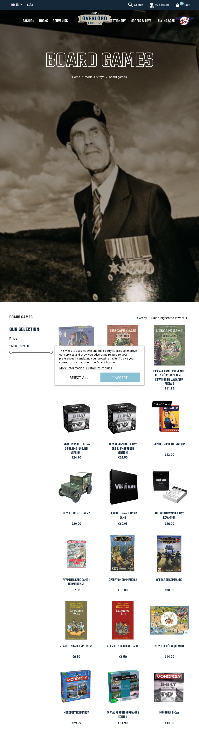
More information (71, 368)
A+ (31, 5)
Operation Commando (169, 580)
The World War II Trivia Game (122, 515)
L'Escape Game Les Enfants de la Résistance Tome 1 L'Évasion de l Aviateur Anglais (169, 377)
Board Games (21, 317)
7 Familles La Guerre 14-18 (123, 646)
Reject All (79, 377)
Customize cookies (99, 368)
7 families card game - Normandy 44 (76, 582)
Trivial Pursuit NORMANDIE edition (123, 714)
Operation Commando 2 (123, 580)
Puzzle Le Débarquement (169, 646)
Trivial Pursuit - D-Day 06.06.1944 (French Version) (123, 448)
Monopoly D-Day (169, 712)
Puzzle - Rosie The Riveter (169, 444)
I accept (120, 377)
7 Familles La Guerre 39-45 (76, 646)
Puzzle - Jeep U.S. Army (76, 513)
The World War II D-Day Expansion (169, 515)
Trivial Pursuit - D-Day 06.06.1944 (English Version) (76, 448)
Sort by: (142, 318)
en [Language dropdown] (15, 4)
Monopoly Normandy (76, 712)
